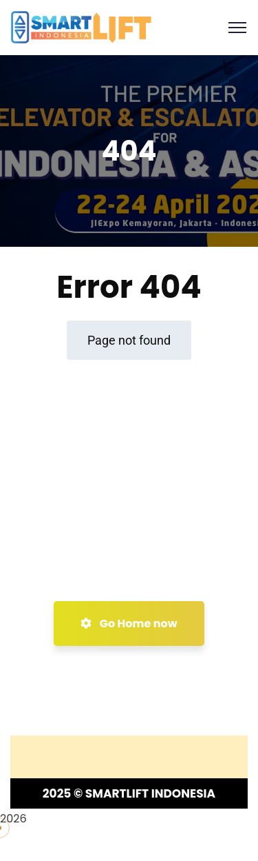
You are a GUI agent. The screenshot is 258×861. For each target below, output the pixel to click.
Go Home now (128, 623)
